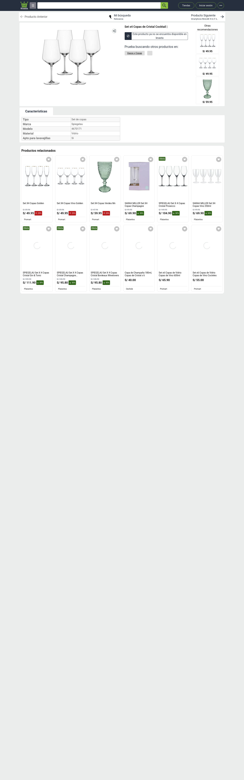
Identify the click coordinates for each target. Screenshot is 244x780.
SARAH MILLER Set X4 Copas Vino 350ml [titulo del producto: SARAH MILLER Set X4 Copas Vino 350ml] (204, 204)
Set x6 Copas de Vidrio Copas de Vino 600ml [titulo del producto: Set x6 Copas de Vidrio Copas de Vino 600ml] (170, 274)
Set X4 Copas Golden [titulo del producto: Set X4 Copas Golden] (33, 203)
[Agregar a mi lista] (48, 159)
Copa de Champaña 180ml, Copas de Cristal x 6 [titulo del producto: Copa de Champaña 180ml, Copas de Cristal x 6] (138, 274)
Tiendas (186, 5)
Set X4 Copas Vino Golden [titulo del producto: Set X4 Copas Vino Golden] (70, 203)
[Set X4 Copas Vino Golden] (207, 65)
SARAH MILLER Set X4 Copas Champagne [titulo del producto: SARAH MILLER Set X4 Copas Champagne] (136, 204)
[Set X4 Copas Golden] (207, 43)
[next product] (208, 16)
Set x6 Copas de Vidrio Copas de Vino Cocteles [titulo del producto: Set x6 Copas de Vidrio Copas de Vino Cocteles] (205, 274)
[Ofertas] (99, 5)
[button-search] (164, 5)
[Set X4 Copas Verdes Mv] (207, 91)
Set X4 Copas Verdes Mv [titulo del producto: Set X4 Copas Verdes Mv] (103, 203)
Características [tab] (36, 111)
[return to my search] (119, 16)
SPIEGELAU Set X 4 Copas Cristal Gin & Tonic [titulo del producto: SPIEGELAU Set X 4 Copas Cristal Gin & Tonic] (36, 274)
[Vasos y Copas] (135, 53)
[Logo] (24, 5)
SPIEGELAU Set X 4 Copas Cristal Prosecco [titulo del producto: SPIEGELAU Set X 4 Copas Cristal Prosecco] (172, 204)
